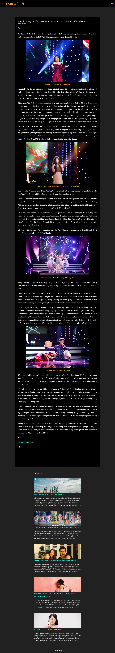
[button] (19, 28)
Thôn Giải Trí (14, 3)
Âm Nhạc (21, 442)
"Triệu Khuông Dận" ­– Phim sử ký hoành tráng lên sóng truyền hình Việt (56, 527)
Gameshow (29, 442)
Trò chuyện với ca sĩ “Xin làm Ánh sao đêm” (47, 629)
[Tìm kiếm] (112, 3)
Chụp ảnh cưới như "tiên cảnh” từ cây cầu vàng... (49, 494)
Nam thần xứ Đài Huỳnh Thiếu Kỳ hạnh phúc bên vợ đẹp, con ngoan (55, 560)
